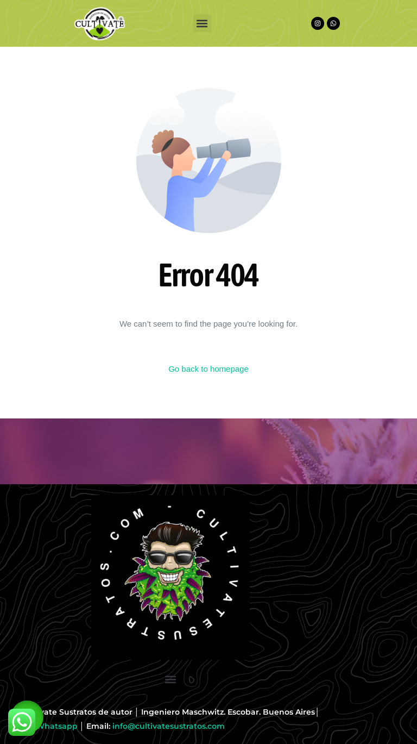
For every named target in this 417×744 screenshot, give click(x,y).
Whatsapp (57, 726)
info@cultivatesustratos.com (168, 726)
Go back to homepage (208, 368)
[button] (202, 23)
